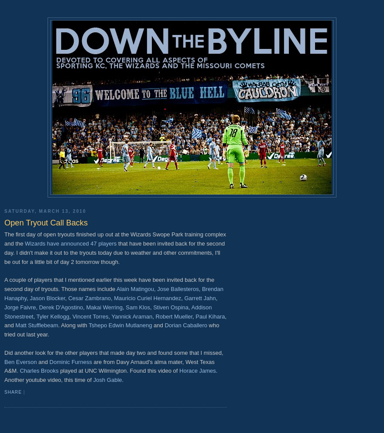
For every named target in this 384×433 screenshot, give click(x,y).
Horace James (197, 370)
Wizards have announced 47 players (71, 243)
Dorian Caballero (186, 325)
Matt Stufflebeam (36, 325)
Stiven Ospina (171, 307)
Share (13, 392)
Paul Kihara (210, 316)
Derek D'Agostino (61, 307)
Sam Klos (138, 307)
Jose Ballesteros (178, 289)
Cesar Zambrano (89, 298)
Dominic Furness (70, 362)
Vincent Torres (90, 316)
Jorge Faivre (20, 307)
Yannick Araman (132, 316)
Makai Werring (104, 307)
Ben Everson (20, 362)
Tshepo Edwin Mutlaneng (120, 325)
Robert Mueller (173, 316)
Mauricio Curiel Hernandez (147, 298)
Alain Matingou (135, 289)
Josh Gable (107, 380)
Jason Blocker (47, 298)
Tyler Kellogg (53, 316)
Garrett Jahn (200, 298)
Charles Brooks (39, 370)
